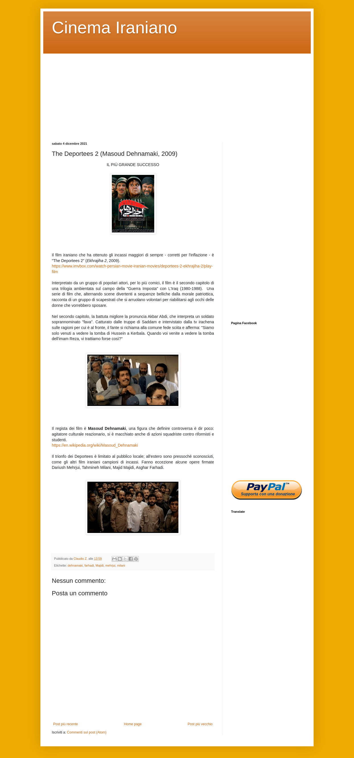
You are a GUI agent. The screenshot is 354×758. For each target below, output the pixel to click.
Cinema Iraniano (114, 27)
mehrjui (110, 565)
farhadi (89, 565)
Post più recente (65, 724)
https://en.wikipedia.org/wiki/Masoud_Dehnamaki (95, 445)
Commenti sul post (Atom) (86, 732)
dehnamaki (75, 565)
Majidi (100, 565)
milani (121, 565)
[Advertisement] (177, 93)
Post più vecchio (200, 724)
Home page (133, 724)
